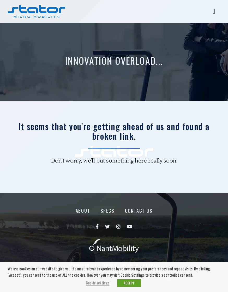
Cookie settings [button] (97, 282)
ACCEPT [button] (129, 282)
